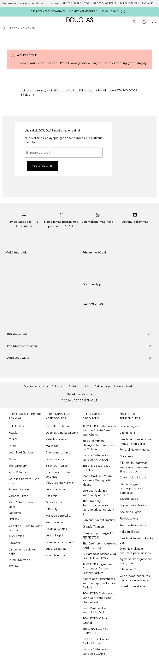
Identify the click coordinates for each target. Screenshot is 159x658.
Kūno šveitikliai (56, 555)
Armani (13, 459)
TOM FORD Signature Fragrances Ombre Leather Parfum (97, 568)
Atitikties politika (80, 386)
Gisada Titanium (94, 526)
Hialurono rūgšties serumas (58, 474)
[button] (79, 334)
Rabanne (15, 543)
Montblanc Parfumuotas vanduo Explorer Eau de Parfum (99, 583)
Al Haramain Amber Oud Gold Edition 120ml (99, 556)
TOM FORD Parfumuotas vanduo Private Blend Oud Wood (99, 598)
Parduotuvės (129, 3)
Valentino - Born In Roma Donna (25, 528)
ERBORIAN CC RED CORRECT (95, 631)
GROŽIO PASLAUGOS (75, 3)
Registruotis (42, 165)
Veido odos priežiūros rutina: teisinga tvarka (135, 578)
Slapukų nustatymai (79, 394)
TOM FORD (16, 536)
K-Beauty (52, 509)
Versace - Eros (18, 496)
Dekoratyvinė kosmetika (62, 432)
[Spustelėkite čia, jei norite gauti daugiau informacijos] (123, 12)
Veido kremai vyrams (60, 482)
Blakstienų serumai (58, 452)
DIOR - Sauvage (19, 560)
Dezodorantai (55, 502)
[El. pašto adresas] (63, 152)
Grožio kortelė (104, 3)
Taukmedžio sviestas (134, 525)
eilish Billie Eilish (19, 472)
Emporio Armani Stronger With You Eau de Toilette (98, 445)
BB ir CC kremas (57, 465)
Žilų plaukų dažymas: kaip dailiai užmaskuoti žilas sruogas (135, 467)
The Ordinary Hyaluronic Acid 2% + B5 (99, 546)
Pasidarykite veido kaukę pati (136, 540)
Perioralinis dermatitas (135, 449)
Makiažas (52, 446)
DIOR (12, 446)
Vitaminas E (127, 432)
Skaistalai (52, 496)
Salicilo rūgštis (129, 426)
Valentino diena (56, 439)
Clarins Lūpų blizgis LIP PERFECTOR (98, 535)
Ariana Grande (19, 489)
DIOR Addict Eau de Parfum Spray (96, 641)
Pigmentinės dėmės (133, 505)
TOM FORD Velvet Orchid (95, 621)
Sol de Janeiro (19, 426)
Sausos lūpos (129, 499)
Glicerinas (126, 456)
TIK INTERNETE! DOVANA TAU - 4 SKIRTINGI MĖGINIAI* (64, 11)
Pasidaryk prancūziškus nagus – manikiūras (135, 441)
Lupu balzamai (56, 489)
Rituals (13, 432)
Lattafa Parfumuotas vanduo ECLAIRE (96, 652)
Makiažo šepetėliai (58, 515)
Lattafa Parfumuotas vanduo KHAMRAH (96, 458)
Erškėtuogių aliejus (132, 586)
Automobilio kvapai (133, 477)
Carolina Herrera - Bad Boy (24, 481)
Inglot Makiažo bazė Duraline (96, 468)
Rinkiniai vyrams (56, 529)
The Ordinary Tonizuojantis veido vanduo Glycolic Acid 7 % (98, 507)
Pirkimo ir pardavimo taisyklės (115, 386)
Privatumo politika (36, 386)
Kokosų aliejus (129, 532)
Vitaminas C (128, 569)
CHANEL (14, 439)
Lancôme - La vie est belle (22, 552)
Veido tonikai (55, 522)
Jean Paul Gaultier (21, 452)
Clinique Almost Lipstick (99, 520)
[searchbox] (79, 28)
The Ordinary (18, 465)
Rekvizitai (58, 386)
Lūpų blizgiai (54, 535)
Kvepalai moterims (58, 426)
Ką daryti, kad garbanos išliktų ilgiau (136, 561)
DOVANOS (149, 3)
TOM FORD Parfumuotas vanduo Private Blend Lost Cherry (99, 430)
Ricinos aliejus (129, 518)
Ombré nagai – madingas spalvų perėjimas (131, 488)
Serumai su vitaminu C (61, 542)
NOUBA (14, 519)
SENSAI (14, 566)
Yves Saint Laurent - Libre (22, 505)
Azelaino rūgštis (131, 512)
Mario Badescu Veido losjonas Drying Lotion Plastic (98, 480)
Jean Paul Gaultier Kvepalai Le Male (95, 610)
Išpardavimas (55, 459)
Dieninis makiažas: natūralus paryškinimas (135, 551)
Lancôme (15, 513)
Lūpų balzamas (56, 548)
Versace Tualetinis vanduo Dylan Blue (95, 493)
